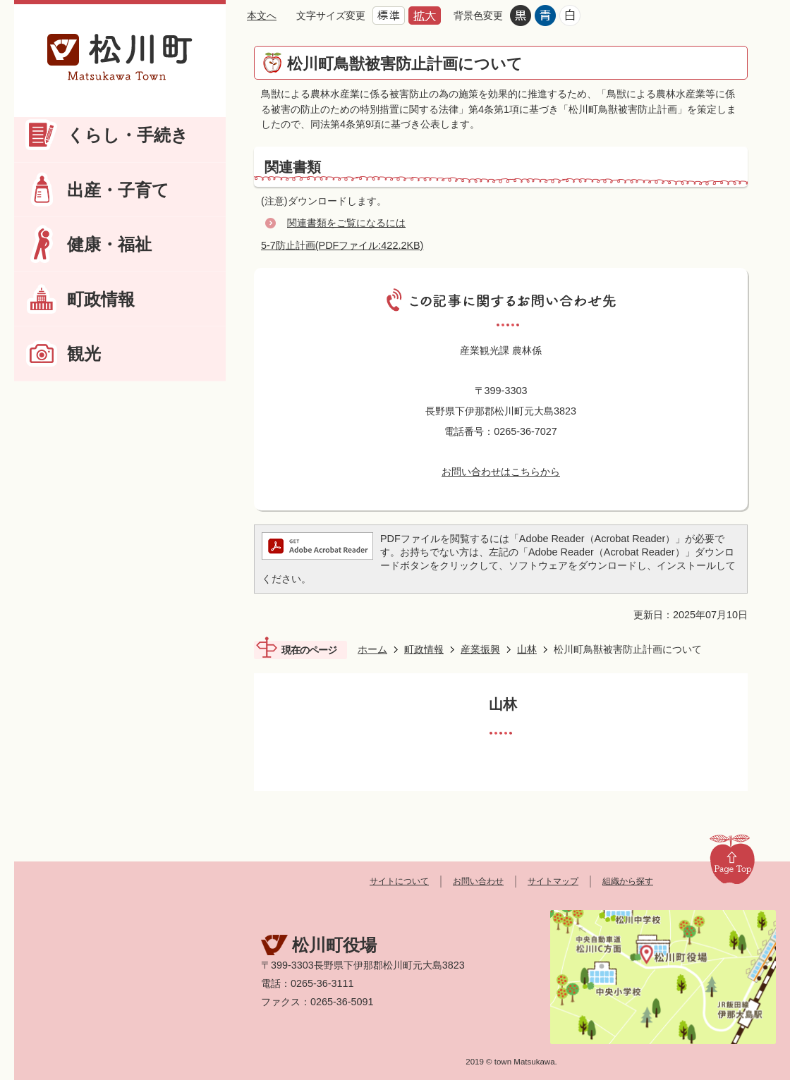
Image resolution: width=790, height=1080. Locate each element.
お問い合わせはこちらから (501, 471)
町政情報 (101, 299)
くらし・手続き (127, 135)
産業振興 (480, 649)
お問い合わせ (478, 881)
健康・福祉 (109, 244)
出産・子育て (118, 190)
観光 (84, 353)
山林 (527, 649)
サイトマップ (553, 881)
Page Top (732, 858)
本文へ (261, 15)
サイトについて (399, 881)
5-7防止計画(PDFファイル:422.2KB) (342, 245)
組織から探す (627, 881)
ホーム (372, 649)
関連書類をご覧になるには (346, 222)
